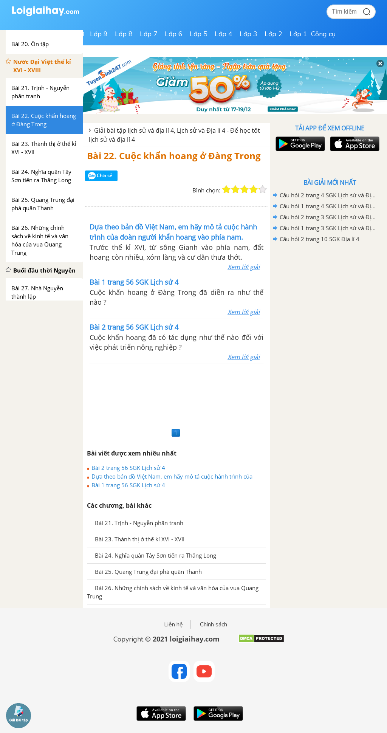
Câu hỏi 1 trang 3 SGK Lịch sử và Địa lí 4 (328, 228)
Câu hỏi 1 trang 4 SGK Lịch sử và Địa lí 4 (328, 206)
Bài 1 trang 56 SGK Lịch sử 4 (128, 485)
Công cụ (323, 34)
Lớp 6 (174, 34)
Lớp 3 (248, 34)
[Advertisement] (176, 395)
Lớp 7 (149, 34)
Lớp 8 (124, 34)
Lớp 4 (223, 34)
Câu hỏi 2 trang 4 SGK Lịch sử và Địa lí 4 (328, 195)
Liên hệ (173, 624)
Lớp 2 (273, 34)
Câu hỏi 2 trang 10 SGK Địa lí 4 (319, 239)
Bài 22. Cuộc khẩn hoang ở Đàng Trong (174, 155)
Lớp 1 (298, 34)
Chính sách (213, 624)
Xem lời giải (244, 267)
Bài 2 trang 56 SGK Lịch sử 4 (128, 467)
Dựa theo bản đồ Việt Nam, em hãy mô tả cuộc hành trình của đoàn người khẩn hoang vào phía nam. (171, 476)
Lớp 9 (99, 34)
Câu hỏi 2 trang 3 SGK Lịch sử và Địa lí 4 (328, 217)
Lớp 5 (198, 34)
